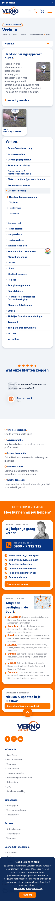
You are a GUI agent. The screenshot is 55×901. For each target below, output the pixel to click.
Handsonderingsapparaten (23, 197)
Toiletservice (12, 814)
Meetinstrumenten (17, 274)
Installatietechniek (17, 245)
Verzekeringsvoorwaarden (19, 777)
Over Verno (11, 755)
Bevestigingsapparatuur (20, 159)
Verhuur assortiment (16, 810)
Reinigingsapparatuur (19, 285)
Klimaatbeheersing (17, 257)
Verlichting (13, 339)
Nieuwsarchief (13, 833)
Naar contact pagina (17, 584)
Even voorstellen (14, 759)
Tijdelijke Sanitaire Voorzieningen (25, 316)
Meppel (11, 663)
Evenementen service (19, 185)
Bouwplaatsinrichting (19, 165)
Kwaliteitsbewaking (15, 791)
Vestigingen (12, 805)
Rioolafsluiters (15, 291)
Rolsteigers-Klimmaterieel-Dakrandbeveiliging (22, 298)
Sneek (11, 635)
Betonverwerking (16, 154)
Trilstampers (15, 208)
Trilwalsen (14, 213)
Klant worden (12, 768)
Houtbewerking (16, 240)
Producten (11, 852)
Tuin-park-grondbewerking (22, 327)
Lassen (11, 262)
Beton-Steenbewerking (20, 148)
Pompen (12, 279)
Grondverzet (14, 223)
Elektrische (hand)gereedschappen (26, 179)
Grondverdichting (17, 190)
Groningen (13, 672)
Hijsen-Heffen (15, 228)
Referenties (12, 782)
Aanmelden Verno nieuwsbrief (23, 706)
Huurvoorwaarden (15, 773)
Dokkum (12, 644)
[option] (27, 392)
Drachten (12, 626)
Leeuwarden (14, 616)
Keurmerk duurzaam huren (29, 251)
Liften (11, 268)
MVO (8, 786)
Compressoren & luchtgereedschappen (19, 172)
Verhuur (27, 43)
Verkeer (12, 333)
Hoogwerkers (15, 234)
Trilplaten (13, 202)
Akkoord (27, 894)
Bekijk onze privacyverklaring (28, 888)
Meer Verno (27, 2)
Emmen (11, 653)
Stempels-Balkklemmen (20, 305)
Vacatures (11, 764)
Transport (13, 322)
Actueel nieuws (13, 829)
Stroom (11, 310)
